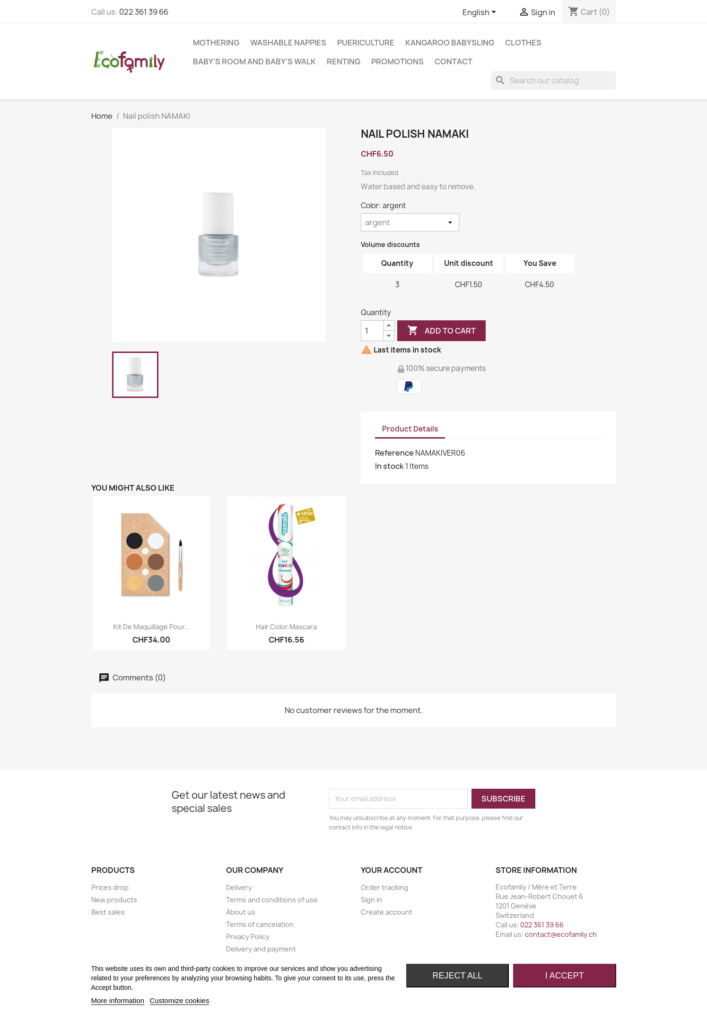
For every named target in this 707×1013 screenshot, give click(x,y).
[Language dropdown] (481, 12)
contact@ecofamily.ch (561, 934)
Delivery (239, 887)
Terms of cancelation (260, 924)
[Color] (410, 222)
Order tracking (384, 887)
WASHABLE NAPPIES (288, 42)
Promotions (397, 61)
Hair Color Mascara (286, 626)
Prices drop (110, 887)
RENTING (343, 61)
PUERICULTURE (365, 42)
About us (240, 911)
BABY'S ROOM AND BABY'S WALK (254, 61)
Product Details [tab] (410, 429)
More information (118, 1000)
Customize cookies (179, 1000)
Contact (453, 61)
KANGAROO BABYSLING (449, 42)
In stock (389, 466)
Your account (391, 870)
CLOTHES (523, 42)
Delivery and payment (261, 948)
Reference (394, 453)
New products (114, 899)
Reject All (457, 975)
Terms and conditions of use (272, 899)
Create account (386, 911)
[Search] (553, 80)
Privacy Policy (248, 936)
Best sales (108, 911)
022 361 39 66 (143, 12)
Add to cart (441, 331)
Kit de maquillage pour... (151, 626)
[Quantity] (372, 330)
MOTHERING (216, 42)
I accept (564, 975)
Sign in (371, 899)
